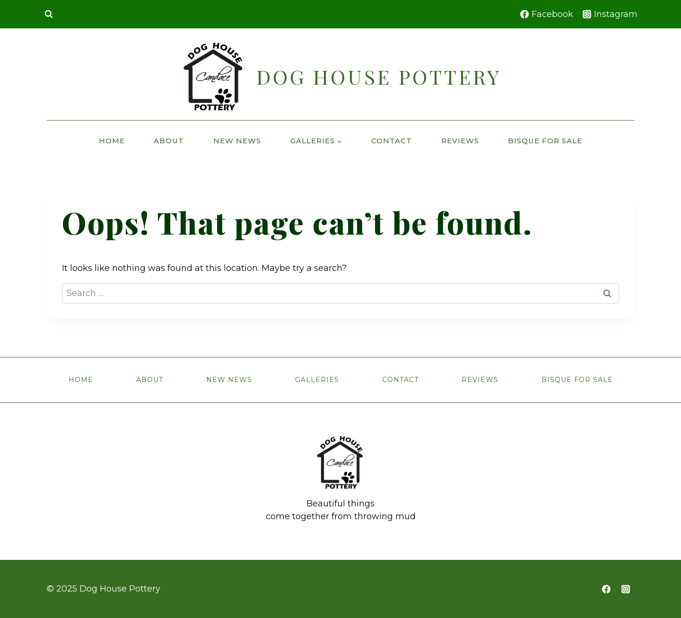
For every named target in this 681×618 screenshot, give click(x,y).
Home (112, 140)
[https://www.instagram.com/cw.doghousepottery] (625, 589)
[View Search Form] (48, 14)
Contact (391, 140)
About (169, 140)
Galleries (317, 379)
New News (237, 140)
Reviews (460, 140)
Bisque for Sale (545, 140)
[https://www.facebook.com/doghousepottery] (606, 589)
